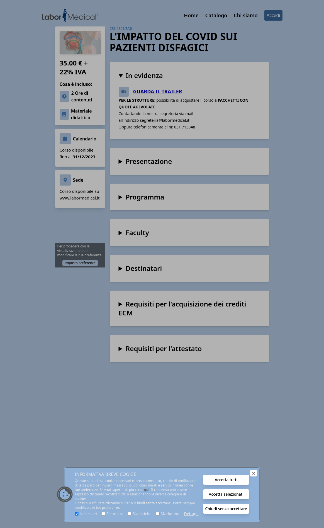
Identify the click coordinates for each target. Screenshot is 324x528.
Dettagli (191, 513)
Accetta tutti (226, 479)
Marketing (170, 513)
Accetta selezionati (226, 494)
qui (146, 489)
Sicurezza (114, 513)
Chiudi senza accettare (226, 508)
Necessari (88, 513)
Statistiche (142, 513)
